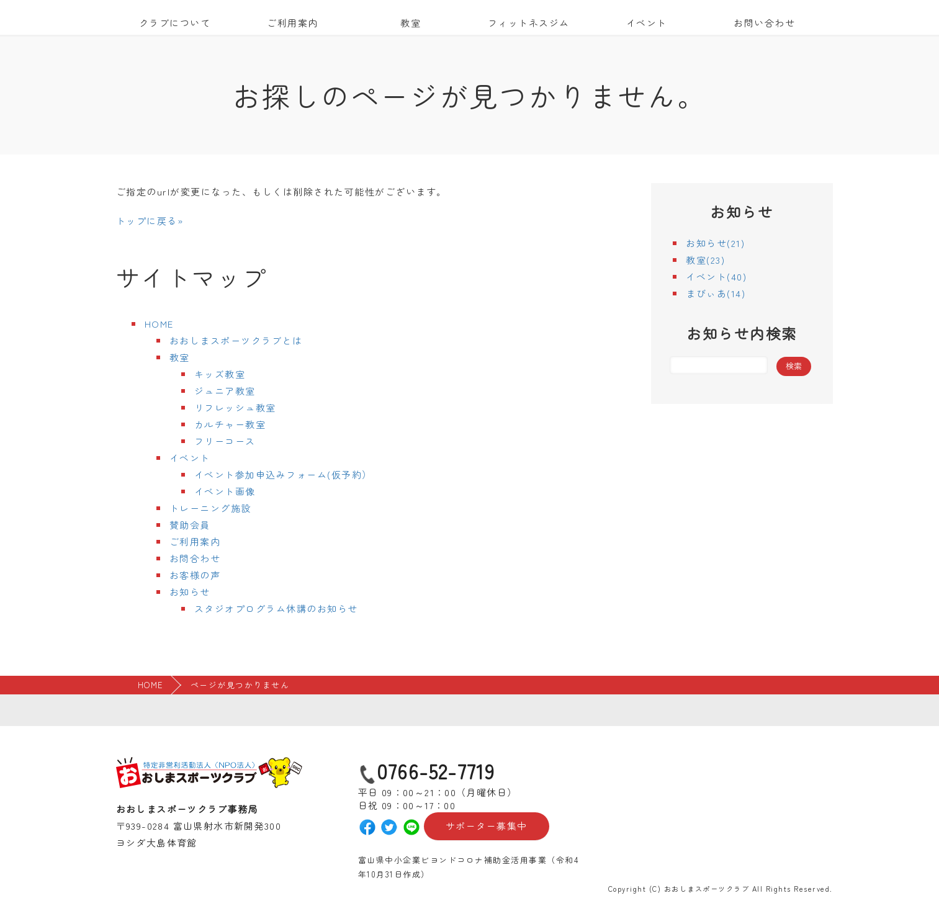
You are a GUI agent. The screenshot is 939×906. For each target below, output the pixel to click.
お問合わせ (195, 558)
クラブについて (175, 22)
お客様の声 (195, 574)
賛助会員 (189, 524)
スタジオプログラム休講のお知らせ (276, 608)
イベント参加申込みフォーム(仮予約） (283, 474)
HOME (159, 323)
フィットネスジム (529, 22)
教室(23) (705, 259)
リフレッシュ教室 (235, 407)
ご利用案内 (292, 22)
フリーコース (225, 440)
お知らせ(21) (715, 242)
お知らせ (189, 591)
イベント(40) (716, 276)
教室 (410, 22)
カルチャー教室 (230, 424)
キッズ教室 (220, 373)
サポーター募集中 (487, 826)
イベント (646, 22)
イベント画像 (225, 491)
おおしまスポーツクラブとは (236, 340)
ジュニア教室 (225, 390)
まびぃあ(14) (715, 293)
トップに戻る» (150, 220)
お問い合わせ (764, 22)
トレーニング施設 (210, 507)
